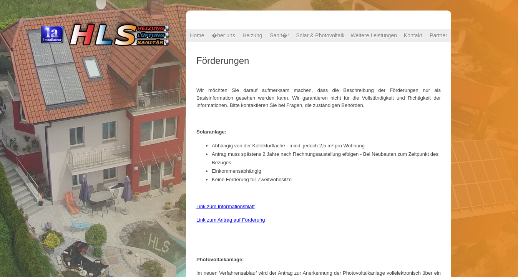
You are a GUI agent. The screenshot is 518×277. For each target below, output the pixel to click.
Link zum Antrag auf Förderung (230, 220)
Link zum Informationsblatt (225, 206)
